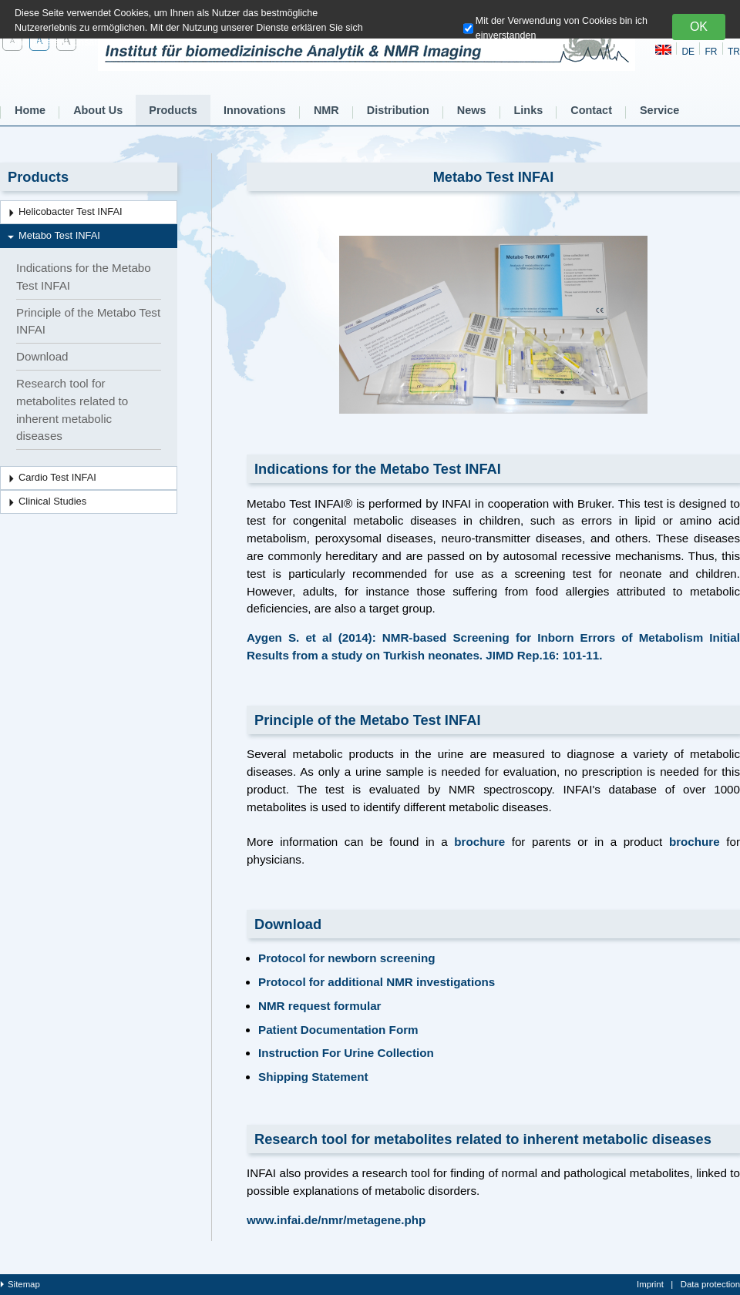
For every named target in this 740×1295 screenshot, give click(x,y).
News (471, 110)
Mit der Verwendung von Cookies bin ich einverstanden (562, 28)
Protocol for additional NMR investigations (376, 981)
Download (42, 356)
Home (30, 110)
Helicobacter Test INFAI (70, 211)
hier (321, 42)
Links (528, 110)
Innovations (255, 110)
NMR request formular (320, 1005)
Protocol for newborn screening (347, 958)
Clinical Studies (52, 501)
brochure (479, 841)
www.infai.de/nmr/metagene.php (336, 1219)
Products (173, 110)
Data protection (710, 1284)
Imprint (650, 1284)
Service (659, 110)
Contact (591, 110)
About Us (98, 110)
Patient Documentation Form (338, 1029)
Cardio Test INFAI (57, 477)
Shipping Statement (313, 1076)
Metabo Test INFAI (59, 235)
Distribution (398, 110)
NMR (326, 110)
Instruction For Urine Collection (346, 1052)
